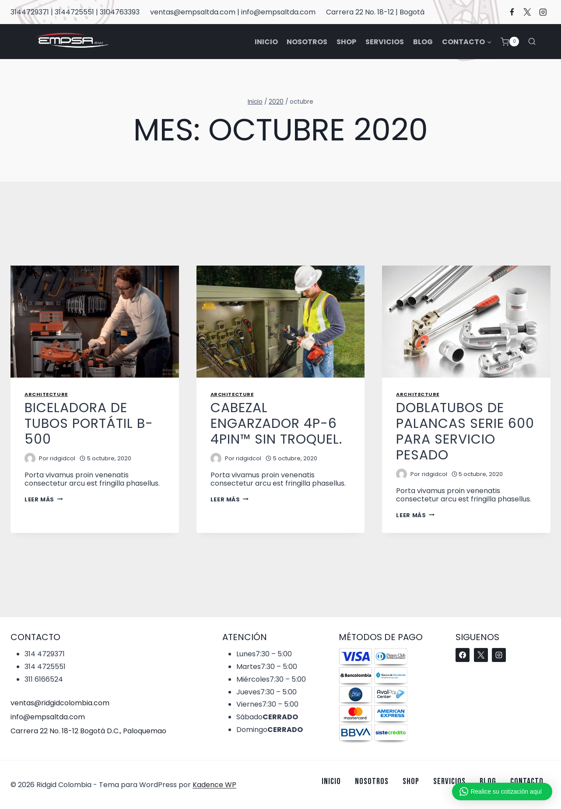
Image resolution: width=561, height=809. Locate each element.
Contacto (526, 781)
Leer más (44, 499)
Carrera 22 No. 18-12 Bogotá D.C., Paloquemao (88, 731)
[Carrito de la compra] (510, 42)
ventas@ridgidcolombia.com (60, 703)
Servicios (384, 42)
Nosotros (307, 42)
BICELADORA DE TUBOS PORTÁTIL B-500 (89, 423)
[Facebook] (511, 12)
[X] (527, 12)
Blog (423, 42)
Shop (346, 42)
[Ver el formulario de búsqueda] (531, 41)
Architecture (46, 394)
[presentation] (95, 322)
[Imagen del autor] (30, 458)
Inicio (266, 42)
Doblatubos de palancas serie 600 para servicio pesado (465, 431)
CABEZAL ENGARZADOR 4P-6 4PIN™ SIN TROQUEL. (276, 423)
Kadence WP (214, 785)
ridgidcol (62, 458)
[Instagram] (542, 12)
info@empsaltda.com (48, 717)
